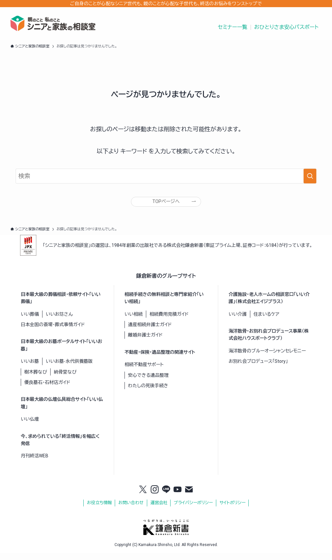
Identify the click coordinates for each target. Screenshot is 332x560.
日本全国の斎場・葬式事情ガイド (53, 331)
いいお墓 (30, 368)
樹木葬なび (35, 378)
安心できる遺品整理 (148, 381)
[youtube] (178, 497)
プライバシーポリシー (193, 509)
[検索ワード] (166, 176)
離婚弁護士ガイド (145, 341)
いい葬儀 (30, 320)
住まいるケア (266, 320)
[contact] (189, 497)
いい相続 (133, 320)
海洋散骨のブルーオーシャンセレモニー (267, 357)
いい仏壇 (30, 425)
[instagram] (155, 497)
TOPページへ (166, 204)
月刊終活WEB (34, 462)
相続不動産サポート (144, 371)
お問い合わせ (131, 509)
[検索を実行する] (309, 176)
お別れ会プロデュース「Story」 (258, 368)
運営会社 (158, 509)
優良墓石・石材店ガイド (47, 389)
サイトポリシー (232, 509)
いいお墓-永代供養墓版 (69, 368)
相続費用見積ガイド (169, 320)
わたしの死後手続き (148, 392)
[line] (166, 497)
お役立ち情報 (99, 509)
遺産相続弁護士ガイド (150, 331)
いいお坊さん (59, 320)
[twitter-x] (143, 497)
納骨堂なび (65, 378)
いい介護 (238, 320)
